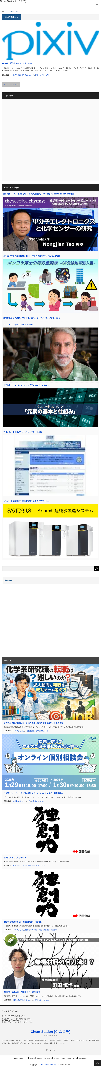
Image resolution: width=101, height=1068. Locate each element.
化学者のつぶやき (28, 75)
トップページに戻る (11, 84)
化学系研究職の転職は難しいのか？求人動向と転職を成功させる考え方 (33, 723)
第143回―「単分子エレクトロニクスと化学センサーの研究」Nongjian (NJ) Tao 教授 (38, 194)
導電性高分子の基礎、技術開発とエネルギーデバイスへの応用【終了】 (32, 318)
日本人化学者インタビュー (22, 1000)
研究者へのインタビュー (41, 1000)
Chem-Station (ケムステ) (50, 1032)
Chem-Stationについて (21, 1058)
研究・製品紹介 (44, 930)
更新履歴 (39, 1058)
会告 (28, 801)
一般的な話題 (16, 75)
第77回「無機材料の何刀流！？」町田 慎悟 (22, 992)
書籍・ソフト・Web (42, 75)
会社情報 (28, 865)
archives (16, 801)
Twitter (63, 1058)
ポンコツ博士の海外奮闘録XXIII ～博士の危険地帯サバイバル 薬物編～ (32, 256)
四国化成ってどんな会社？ (15, 857)
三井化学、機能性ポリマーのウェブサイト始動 (22, 432)
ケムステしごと (18, 731)
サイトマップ (48, 1058)
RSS (54, 1050)
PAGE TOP (97, 1063)
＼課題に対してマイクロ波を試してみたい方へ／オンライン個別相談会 (33, 793)
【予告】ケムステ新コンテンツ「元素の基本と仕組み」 (26, 385)
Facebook (56, 1058)
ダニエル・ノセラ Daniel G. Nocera (18, 325)
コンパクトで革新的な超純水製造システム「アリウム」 (26, 501)
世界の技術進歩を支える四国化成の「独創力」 (23, 922)
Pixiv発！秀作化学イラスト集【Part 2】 (18, 63)
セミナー (23, 801)
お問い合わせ (83, 1058)
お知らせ (32, 1058)
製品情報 (54, 930)
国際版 (69, 1058)
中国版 (75, 1058)
